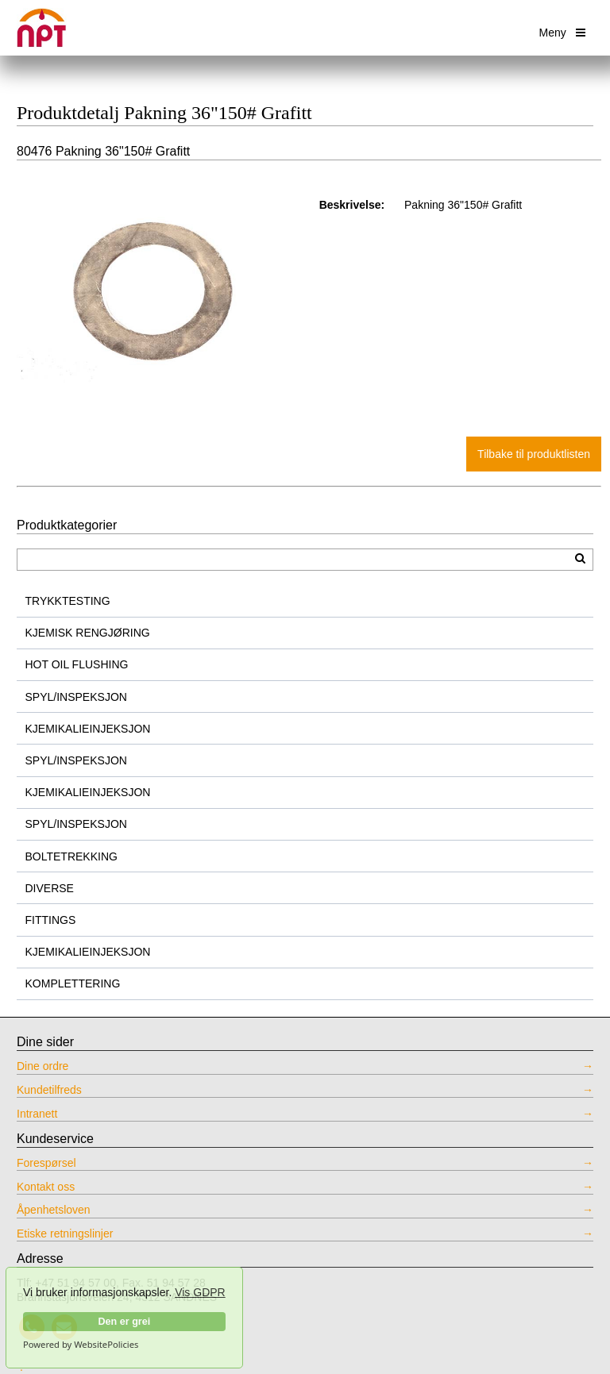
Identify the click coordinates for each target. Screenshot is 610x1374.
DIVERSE (49, 888)
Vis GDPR (200, 1292)
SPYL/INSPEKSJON (76, 697)
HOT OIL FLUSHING (77, 664)
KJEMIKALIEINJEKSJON (88, 728)
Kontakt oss (46, 1186)
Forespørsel (46, 1163)
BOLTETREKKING (71, 856)
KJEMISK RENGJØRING (87, 632)
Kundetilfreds (49, 1089)
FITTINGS (50, 920)
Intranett (37, 1113)
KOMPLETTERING (73, 983)
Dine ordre (42, 1066)
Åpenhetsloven (54, 1209)
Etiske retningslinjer (65, 1233)
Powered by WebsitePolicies (80, 1344)
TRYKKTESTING (67, 601)
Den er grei (124, 1321)
